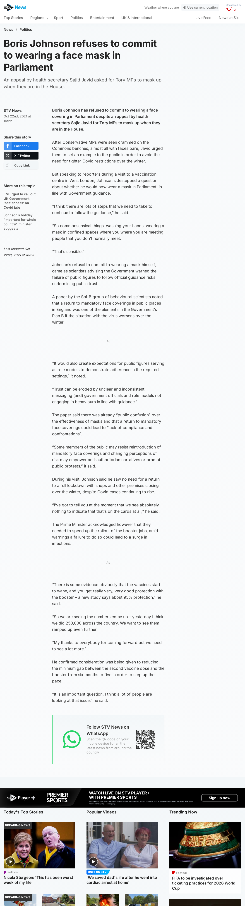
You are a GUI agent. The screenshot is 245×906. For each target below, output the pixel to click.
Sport (58, 17)
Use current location (200, 7)
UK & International (136, 17)
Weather (150, 7)
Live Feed (203, 17)
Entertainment (102, 17)
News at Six (229, 17)
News (8, 29)
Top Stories (13, 17)
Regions (37, 17)
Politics (76, 17)
